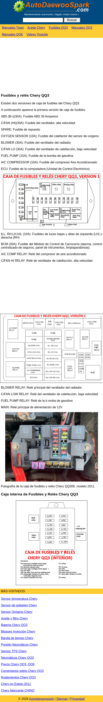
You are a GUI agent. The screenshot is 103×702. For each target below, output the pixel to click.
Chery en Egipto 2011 (16, 684)
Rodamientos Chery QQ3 (18, 677)
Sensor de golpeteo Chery (19, 605)
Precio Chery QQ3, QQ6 (17, 664)
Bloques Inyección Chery (18, 631)
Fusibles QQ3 (58, 27)
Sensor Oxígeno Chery (16, 611)
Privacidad (77, 698)
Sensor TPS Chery (14, 651)
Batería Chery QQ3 (14, 625)
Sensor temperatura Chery (19, 598)
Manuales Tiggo (13, 27)
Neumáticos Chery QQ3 (17, 657)
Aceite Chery (36, 27)
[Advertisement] (29, 66)
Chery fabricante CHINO (17, 690)
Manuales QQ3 (82, 27)
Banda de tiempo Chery (17, 638)
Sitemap (62, 698)
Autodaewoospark (41, 698)
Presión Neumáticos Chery (19, 644)
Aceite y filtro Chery (14, 618)
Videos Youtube (37, 34)
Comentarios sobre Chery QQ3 (22, 670)
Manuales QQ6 (12, 34)
